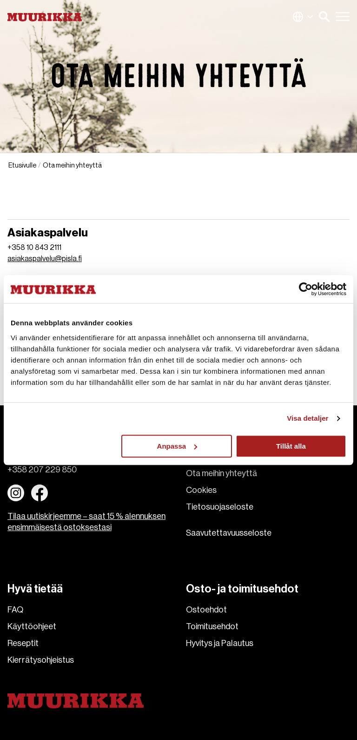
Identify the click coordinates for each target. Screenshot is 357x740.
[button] (324, 16)
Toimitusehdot (212, 626)
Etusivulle (22, 165)
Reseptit (23, 643)
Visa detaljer (307, 418)
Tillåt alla (291, 446)
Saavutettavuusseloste (228, 533)
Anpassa (177, 446)
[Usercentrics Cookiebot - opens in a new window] (305, 289)
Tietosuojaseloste (219, 507)
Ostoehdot (206, 609)
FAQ (15, 609)
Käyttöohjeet (31, 626)
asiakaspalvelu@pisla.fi (44, 258)
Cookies (201, 490)
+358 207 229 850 (42, 469)
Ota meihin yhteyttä (221, 473)
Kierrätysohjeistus (40, 660)
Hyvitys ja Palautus (219, 643)
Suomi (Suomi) (303, 17)
